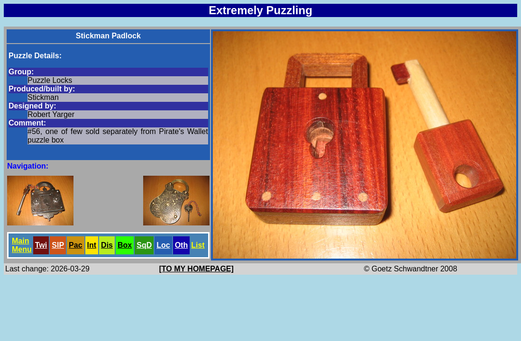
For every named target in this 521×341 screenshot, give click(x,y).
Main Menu (22, 245)
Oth (181, 245)
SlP (58, 245)
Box (125, 245)
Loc (163, 245)
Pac (75, 245)
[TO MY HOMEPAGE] (196, 269)
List (197, 245)
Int (92, 245)
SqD (144, 245)
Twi (41, 245)
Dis (107, 245)
